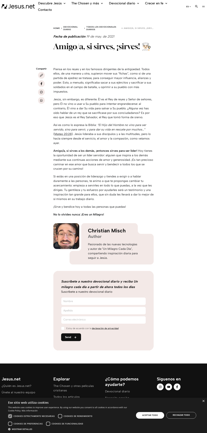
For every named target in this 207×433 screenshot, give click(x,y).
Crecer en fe (156, 3)
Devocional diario (123, 3)
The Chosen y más (87, 3)
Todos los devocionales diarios (101, 28)
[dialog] (103, 415)
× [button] (203, 401)
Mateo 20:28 (63, 134)
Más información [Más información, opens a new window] (30, 410)
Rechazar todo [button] (181, 415)
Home (56, 28)
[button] (69, 429)
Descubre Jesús (51, 3)
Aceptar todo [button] (150, 415)
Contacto (44, 10)
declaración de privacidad (105, 328)
